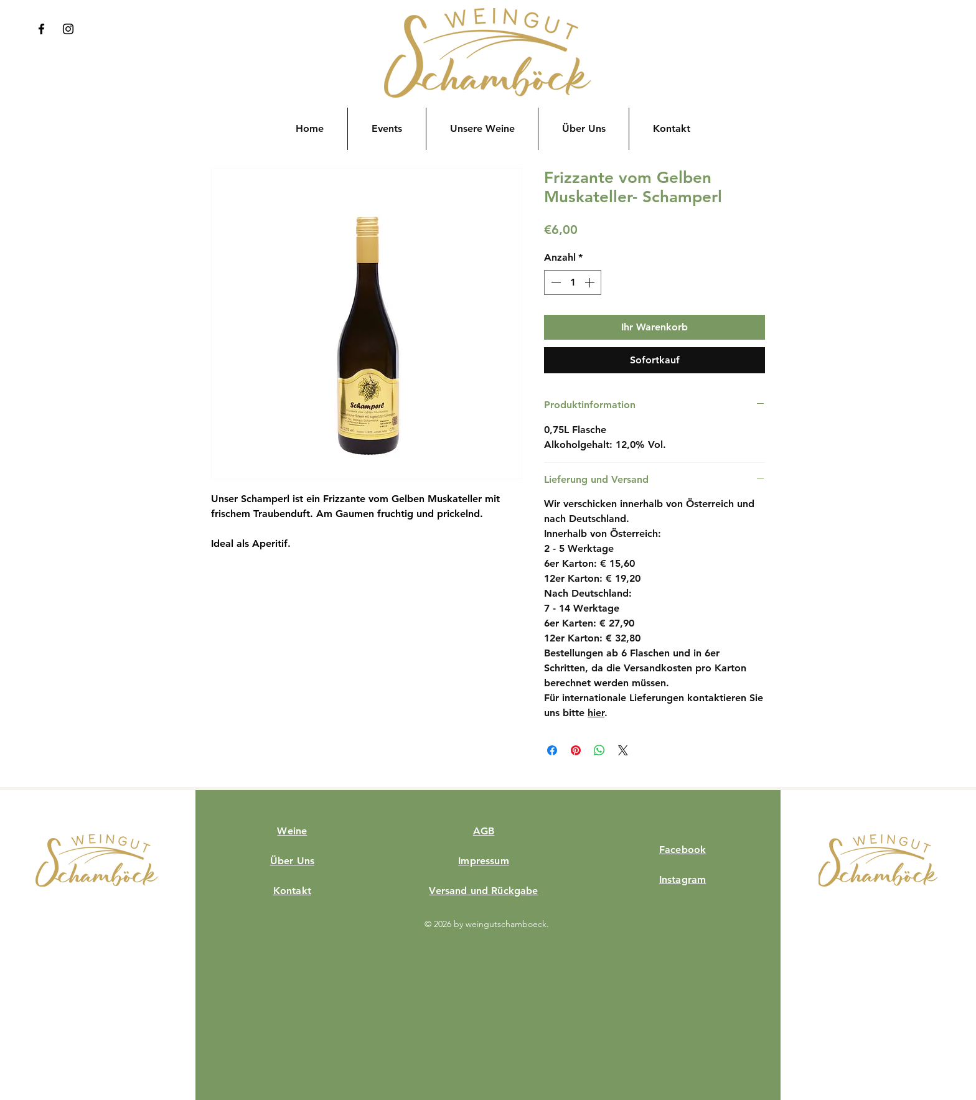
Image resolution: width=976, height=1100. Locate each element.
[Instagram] (68, 29)
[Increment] (590, 282)
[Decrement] (554, 282)
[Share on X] (623, 750)
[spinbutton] (572, 282)
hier (596, 713)
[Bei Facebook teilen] (552, 750)
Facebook (682, 849)
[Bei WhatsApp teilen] (599, 750)
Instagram (682, 879)
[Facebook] (41, 29)
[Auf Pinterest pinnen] (575, 750)
